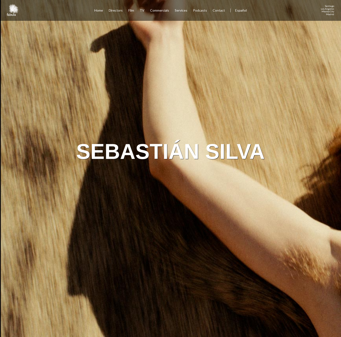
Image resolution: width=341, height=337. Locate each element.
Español (241, 10)
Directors (116, 10)
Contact (219, 10)
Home (98, 10)
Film (131, 10)
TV (142, 10)
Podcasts (200, 10)
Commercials (159, 10)
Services (181, 10)
